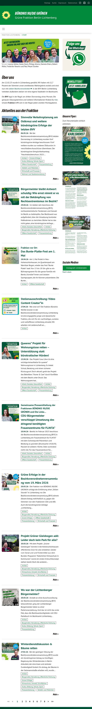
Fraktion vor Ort (29, 247)
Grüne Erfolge (35, 158)
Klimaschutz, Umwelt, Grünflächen (34, 570)
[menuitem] (47, 3)
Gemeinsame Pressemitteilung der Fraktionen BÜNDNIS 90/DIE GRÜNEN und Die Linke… (38, 407)
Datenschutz (72, 3)
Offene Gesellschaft (29, 164)
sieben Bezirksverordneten (19, 88)
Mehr (55, 178)
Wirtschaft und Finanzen (31, 171)
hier (56, 100)
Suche (54, 3)
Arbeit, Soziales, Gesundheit (32, 226)
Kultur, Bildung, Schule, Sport (32, 161)
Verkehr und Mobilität (30, 168)
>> (52, 700)
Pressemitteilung (45, 164)
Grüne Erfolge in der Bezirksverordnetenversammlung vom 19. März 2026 (39, 477)
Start (24, 35)
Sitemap (47, 3)
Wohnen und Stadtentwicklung (33, 174)
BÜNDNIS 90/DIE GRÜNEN (31, 13)
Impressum (62, 3)
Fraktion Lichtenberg (11, 35)
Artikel (24, 158)
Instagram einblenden (76, 267)
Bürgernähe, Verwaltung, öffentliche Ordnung (38, 230)
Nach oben (67, 272)
